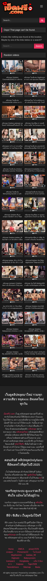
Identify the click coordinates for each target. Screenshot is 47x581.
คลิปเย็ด (39, 502)
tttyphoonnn (16, 555)
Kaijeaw (19, 564)
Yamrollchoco (13, 567)
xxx (40, 478)
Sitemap (27, 567)
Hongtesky (24, 561)
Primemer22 (22, 552)
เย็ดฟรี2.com (9, 414)
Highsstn (15, 558)
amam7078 (34, 549)
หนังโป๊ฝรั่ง (19, 444)
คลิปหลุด (32, 429)
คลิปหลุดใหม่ (22, 432)
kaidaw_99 (31, 555)
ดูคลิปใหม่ (31, 475)
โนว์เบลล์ (37, 552)
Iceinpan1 (10, 561)
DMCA (21, 549)
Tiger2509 (32, 564)
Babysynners (30, 558)
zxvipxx (9, 552)
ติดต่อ (37, 567)
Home (11, 549)
